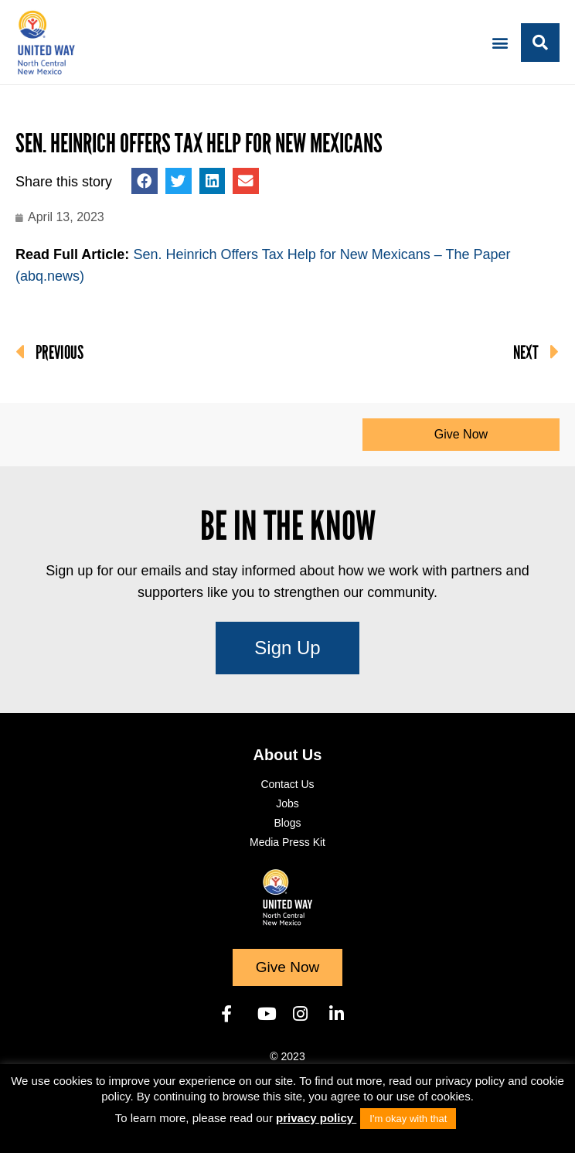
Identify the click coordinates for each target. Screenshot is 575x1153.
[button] (500, 42)
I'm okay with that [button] (408, 1118)
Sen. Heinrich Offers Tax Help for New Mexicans (199, 143)
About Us (287, 754)
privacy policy (316, 1117)
